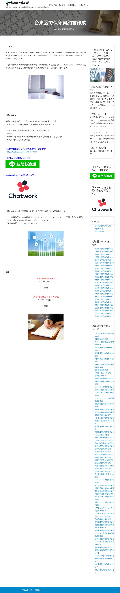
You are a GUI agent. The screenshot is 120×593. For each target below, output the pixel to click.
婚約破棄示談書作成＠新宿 (104, 491)
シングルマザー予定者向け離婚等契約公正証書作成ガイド (104, 558)
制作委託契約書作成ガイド (104, 547)
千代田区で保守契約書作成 (104, 263)
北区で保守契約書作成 (103, 260)
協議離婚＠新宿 (100, 376)
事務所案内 (72, 5)
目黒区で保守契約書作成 (104, 294)
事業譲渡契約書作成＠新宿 (104, 488)
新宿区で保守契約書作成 (104, 249)
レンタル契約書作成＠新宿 (104, 418)
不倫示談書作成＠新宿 (103, 519)
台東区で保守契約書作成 (104, 266)
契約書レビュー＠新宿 (103, 373)
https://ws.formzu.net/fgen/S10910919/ (22, 152)
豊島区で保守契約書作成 (104, 305)
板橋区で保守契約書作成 (104, 280)
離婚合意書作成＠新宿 (103, 457)
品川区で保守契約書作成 (104, 268)
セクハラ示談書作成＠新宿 (104, 387)
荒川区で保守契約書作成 (104, 299)
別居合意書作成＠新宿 (103, 471)
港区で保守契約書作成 (103, 291)
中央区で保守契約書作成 (104, 254)
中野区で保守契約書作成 (104, 257)
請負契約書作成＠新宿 (103, 452)
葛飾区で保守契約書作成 (104, 302)
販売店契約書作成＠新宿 (104, 454)
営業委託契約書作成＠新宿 (104, 432)
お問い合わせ (84, 5)
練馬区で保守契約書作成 (104, 296)
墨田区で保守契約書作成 (104, 271)
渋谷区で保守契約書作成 (104, 288)
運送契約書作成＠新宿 (103, 415)
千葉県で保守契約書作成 (104, 316)
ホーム (48, 29)
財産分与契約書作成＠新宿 (104, 390)
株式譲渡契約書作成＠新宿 (104, 485)
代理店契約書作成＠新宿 (104, 438)
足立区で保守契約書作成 (104, 308)
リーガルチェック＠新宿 (104, 440)
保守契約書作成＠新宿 (57, 5)
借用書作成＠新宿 (101, 339)
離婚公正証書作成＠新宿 (104, 460)
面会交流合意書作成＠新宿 (104, 466)
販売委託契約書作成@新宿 (104, 525)
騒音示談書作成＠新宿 (103, 463)
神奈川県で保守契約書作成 (104, 311)
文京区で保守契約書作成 (104, 277)
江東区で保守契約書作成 (104, 285)
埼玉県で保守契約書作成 (104, 313)
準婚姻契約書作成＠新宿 (104, 378)
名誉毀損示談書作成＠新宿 (104, 412)
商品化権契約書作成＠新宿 (104, 446)
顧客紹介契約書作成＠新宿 (104, 539)
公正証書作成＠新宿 (102, 435)
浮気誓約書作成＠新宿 (103, 468)
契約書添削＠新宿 (101, 370)
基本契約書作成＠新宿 (103, 449)
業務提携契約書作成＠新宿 (104, 409)
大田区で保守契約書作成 (104, 274)
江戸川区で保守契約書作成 (104, 282)
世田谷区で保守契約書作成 (104, 251)
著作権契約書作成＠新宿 (104, 443)
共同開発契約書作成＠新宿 (104, 530)
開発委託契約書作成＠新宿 (104, 522)
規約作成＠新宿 (100, 528)
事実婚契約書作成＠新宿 (104, 494)
